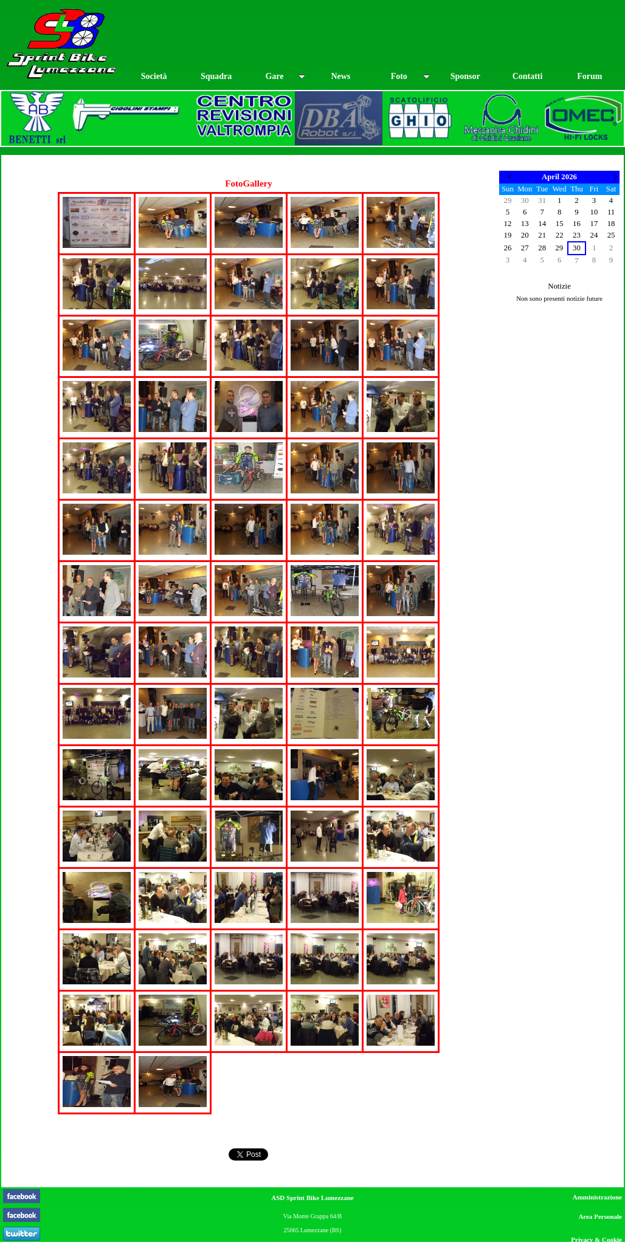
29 (508, 200)
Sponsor (465, 76)
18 (611, 223)
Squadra (216, 76)
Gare (285, 76)
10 (594, 212)
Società (154, 76)
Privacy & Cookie (596, 1239)
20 (525, 235)
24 (594, 235)
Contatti (528, 76)
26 (508, 248)
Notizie (559, 286)
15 (560, 223)
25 (611, 235)
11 (611, 212)
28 (542, 248)
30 (525, 200)
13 (525, 223)
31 (542, 200)
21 (542, 235)
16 (577, 223)
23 (577, 235)
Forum (589, 76)
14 (542, 223)
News (340, 76)
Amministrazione (597, 1197)
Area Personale (600, 1216)
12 (508, 223)
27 (525, 248)
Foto (410, 76)
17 (594, 223)
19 (508, 235)
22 (560, 235)
